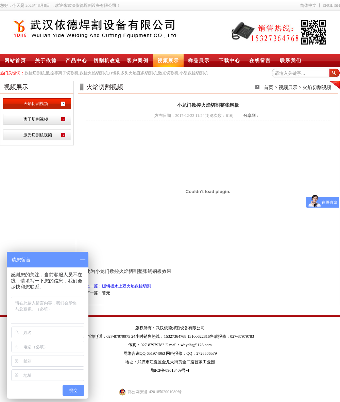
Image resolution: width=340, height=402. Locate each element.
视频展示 (168, 60)
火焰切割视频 (35, 103)
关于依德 (46, 60)
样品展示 (199, 60)
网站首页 (15, 60)
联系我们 (291, 60)
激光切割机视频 (37, 135)
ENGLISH (331, 5)
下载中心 (229, 60)
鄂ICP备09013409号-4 (170, 370)
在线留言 (260, 60)
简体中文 (308, 5)
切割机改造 (107, 60)
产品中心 (76, 60)
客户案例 (138, 60)
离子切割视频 (35, 119)
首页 (268, 87)
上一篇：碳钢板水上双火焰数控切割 (118, 286)
